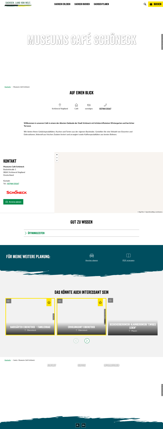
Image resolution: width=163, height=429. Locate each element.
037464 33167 (105, 108)
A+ (83, 425)
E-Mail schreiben (52, 374)
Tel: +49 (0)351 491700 (51, 370)
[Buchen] (155, 4)
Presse (81, 377)
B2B (81, 381)
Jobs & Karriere (111, 374)
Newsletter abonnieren (81, 374)
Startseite (8, 87)
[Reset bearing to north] (56, 160)
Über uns (111, 370)
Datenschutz (111, 381)
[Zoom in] (56, 154)
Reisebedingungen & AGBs (111, 392)
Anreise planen (81, 370)
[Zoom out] (56, 157)
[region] (108, 182)
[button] (13, 201)
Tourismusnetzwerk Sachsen (111, 386)
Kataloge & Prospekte (81, 385)
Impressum (111, 377)
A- (78, 425)
